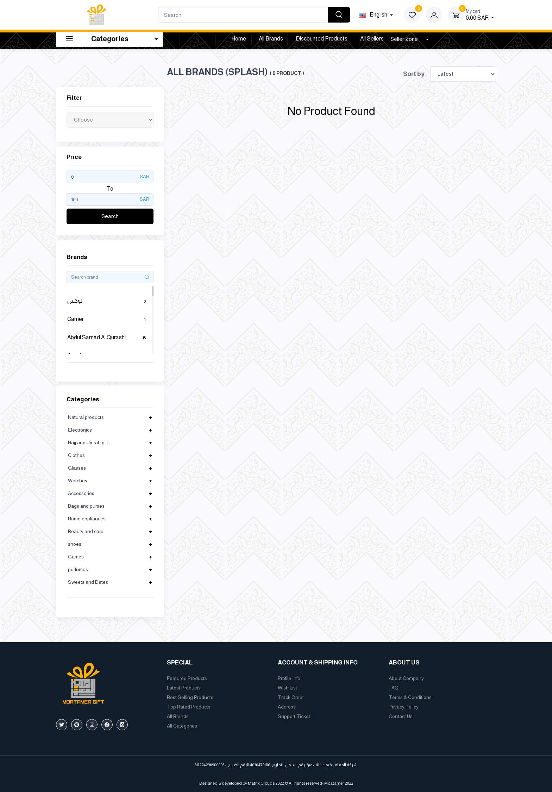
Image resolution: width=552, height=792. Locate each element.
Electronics (80, 430)
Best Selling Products (190, 697)
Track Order (291, 697)
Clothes (76, 455)
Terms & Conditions (410, 697)
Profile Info (289, 678)
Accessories (81, 493)
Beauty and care (86, 531)
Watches (77, 480)
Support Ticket (294, 716)
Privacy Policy (404, 707)
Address (287, 707)
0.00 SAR (480, 14)
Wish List (287, 688)
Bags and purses (86, 506)
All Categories (182, 726)
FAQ (394, 688)
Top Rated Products (189, 707)
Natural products (86, 417)
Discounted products (321, 39)
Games (76, 556)
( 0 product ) (287, 73)
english (373, 15)
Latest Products (184, 688)
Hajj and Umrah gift (88, 442)
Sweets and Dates (88, 582)
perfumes (78, 569)
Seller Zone (404, 39)
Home (238, 39)
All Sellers (372, 39)
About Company (406, 678)
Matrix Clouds (261, 783)
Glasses (77, 468)
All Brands (271, 39)
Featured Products (187, 678)
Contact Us (401, 716)
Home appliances (87, 518)
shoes (74, 544)
